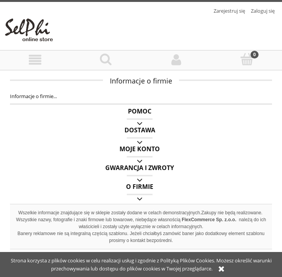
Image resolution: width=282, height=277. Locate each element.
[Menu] (35, 60)
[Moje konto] (176, 60)
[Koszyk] (247, 59)
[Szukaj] (106, 59)
